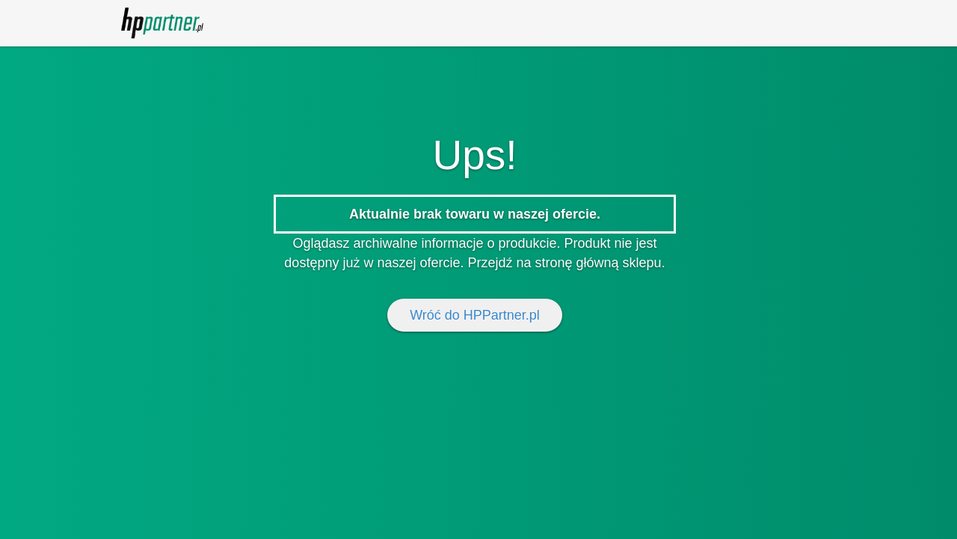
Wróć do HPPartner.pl (475, 315)
